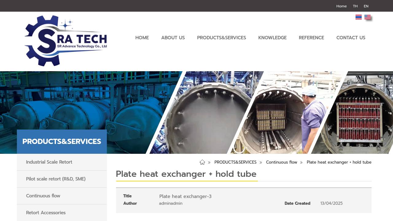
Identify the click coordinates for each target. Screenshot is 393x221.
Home (342, 6)
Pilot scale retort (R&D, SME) (55, 179)
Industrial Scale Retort (49, 162)
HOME (142, 37)
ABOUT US (173, 37)
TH (355, 6)
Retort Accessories (46, 212)
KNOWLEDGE (272, 37)
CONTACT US (351, 37)
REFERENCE (311, 37)
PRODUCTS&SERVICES (221, 37)
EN (366, 6)
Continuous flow (43, 195)
